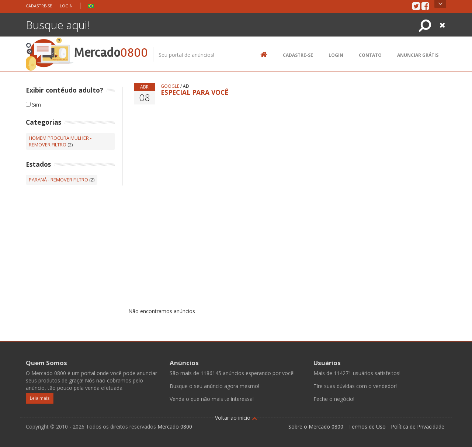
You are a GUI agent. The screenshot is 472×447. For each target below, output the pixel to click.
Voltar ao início (236, 417)
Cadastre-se (39, 5)
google (170, 86)
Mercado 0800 (174, 426)
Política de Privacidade (417, 426)
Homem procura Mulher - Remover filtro (60, 141)
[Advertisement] (303, 185)
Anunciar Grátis (417, 55)
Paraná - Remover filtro (58, 179)
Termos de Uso (367, 426)
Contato (370, 55)
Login (66, 5)
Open (440, 4)
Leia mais (39, 398)
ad (186, 86)
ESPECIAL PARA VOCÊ (194, 92)
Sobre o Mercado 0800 (315, 426)
